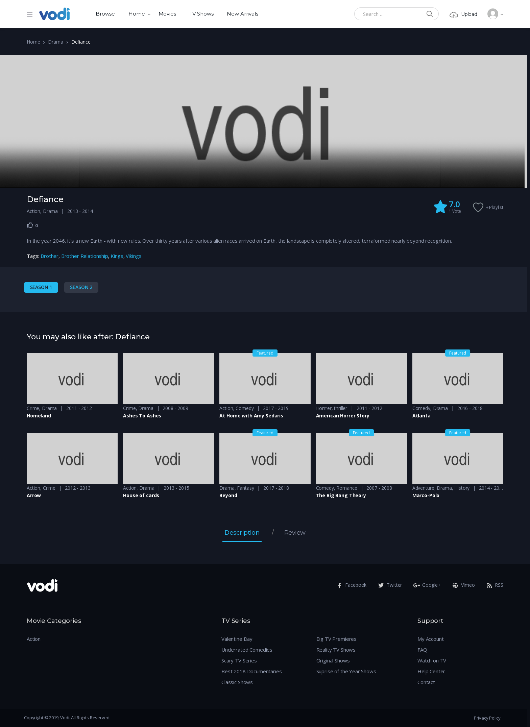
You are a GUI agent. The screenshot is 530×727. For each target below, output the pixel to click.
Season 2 (81, 287)
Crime (33, 408)
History (461, 488)
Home (136, 13)
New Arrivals (242, 13)
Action (33, 211)
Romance (346, 488)
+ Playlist (495, 207)
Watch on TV (431, 660)
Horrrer (324, 408)
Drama (55, 42)
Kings (117, 255)
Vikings (133, 255)
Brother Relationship (84, 255)
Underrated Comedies (246, 649)
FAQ (422, 649)
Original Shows (333, 660)
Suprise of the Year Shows (346, 671)
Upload (463, 14)
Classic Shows (237, 682)
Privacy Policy (487, 718)
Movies (167, 13)
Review (295, 533)
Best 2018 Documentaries (251, 671)
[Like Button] (30, 224)
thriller (340, 408)
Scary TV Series (239, 660)
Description (242, 533)
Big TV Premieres (336, 638)
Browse (105, 13)
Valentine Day (236, 638)
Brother (49, 255)
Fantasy (245, 488)
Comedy (245, 408)
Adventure (423, 488)
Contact (426, 682)
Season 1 (41, 287)
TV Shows (202, 13)
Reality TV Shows (336, 649)
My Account (430, 638)
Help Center (431, 671)
